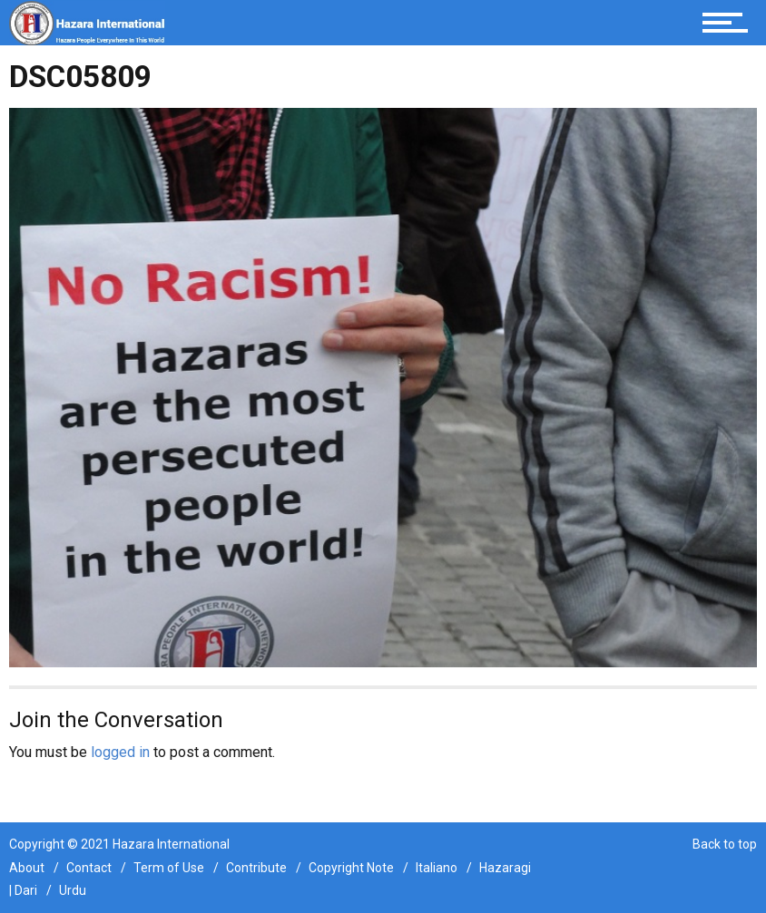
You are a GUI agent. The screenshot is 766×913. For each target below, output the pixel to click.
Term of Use (168, 867)
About (26, 867)
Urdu (72, 890)
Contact (89, 867)
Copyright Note (351, 867)
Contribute (256, 867)
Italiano (436, 867)
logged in (120, 752)
